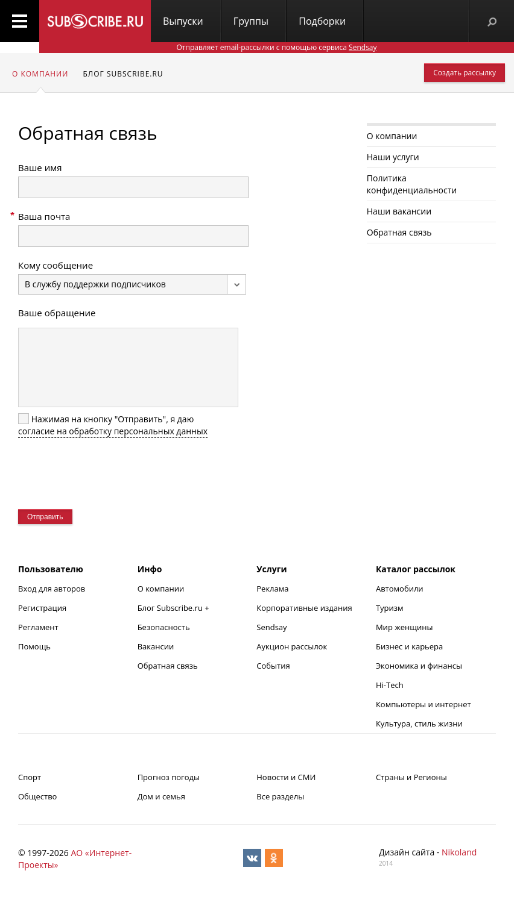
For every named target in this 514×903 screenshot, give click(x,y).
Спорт (29, 777)
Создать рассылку (464, 72)
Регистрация (42, 607)
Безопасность (164, 627)
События (273, 665)
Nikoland (459, 852)
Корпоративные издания (304, 607)
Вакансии (156, 646)
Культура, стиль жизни (419, 723)
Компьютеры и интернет (423, 704)
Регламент (38, 627)
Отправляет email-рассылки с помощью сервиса (276, 47)
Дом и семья (161, 796)
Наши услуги (393, 157)
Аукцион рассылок (291, 646)
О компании (40, 74)
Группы (250, 21)
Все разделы (280, 796)
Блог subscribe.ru (123, 74)
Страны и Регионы (411, 777)
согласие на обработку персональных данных (113, 431)
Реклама (272, 588)
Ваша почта (44, 216)
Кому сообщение (55, 265)
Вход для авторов (51, 588)
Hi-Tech (390, 685)
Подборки (322, 21)
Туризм (390, 607)
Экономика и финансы (419, 665)
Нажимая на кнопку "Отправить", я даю (113, 425)
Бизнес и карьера (409, 646)
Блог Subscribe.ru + (174, 607)
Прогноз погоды (169, 777)
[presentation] (109, 473)
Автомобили (400, 588)
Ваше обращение (56, 313)
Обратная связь (399, 232)
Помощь (34, 646)
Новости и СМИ (286, 777)
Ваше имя (40, 167)
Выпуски (183, 21)
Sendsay (271, 627)
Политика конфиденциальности (412, 184)
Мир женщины (404, 627)
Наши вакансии (399, 211)
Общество (37, 796)
